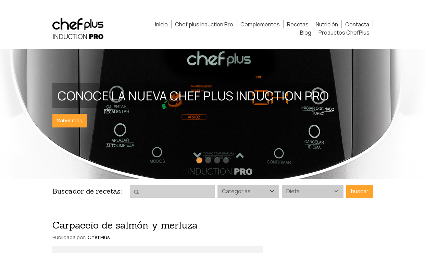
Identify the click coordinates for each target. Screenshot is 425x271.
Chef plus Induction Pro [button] (204, 24)
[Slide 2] (208, 160)
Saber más (69, 120)
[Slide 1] (199, 160)
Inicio (161, 24)
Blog (305, 32)
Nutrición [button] (327, 24)
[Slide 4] (226, 160)
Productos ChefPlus (344, 32)
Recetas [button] (298, 24)
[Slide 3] (217, 160)
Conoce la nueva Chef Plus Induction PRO (193, 95)
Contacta (357, 24)
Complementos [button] (260, 24)
